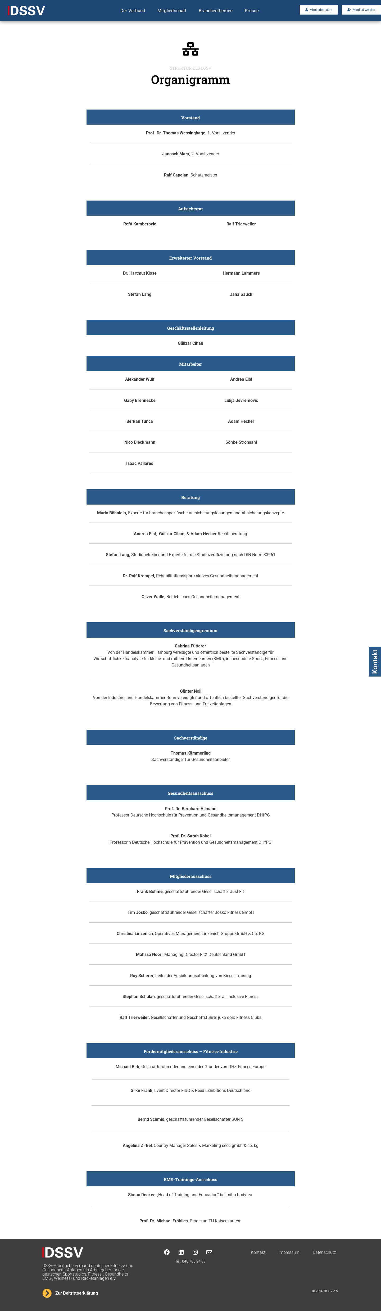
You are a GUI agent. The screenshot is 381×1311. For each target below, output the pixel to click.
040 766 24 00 (194, 1261)
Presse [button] (252, 10)
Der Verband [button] (132, 10)
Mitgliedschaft (172, 10)
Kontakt (375, 662)
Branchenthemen (216, 10)
